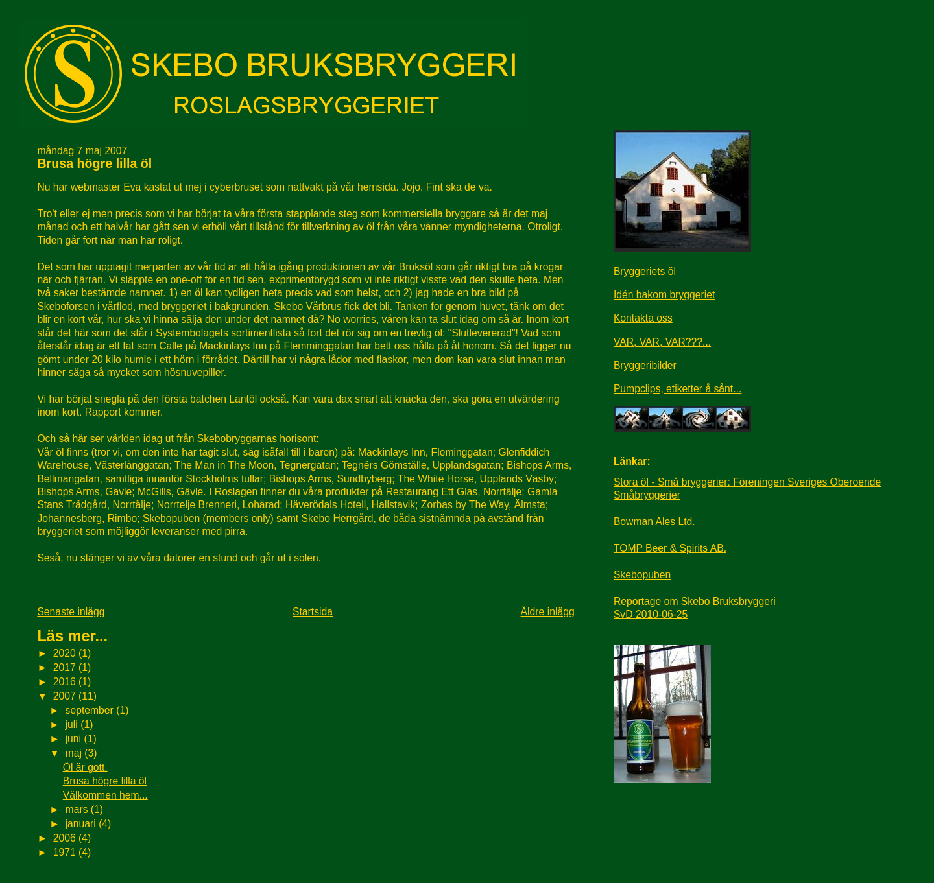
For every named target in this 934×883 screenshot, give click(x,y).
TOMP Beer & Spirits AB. (670, 548)
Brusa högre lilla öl (94, 163)
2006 (65, 837)
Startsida (313, 611)
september (91, 710)
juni (75, 738)
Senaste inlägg (70, 611)
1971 (65, 852)
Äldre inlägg (548, 611)
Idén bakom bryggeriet (664, 294)
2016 (65, 681)
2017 (65, 667)
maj (75, 753)
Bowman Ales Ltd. (654, 521)
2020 (65, 653)
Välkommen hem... (105, 795)
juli (73, 724)
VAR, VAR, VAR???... (662, 341)
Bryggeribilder (645, 365)
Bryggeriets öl (645, 271)
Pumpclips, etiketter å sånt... (677, 388)
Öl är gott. (85, 767)
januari (82, 823)
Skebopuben (642, 574)
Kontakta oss (643, 318)
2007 (65, 695)
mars (78, 809)
